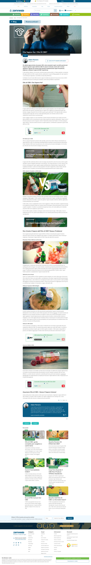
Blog (42, 535)
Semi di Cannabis (31, 533)
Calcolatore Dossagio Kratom (72, 540)
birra (29, 112)
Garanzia (55, 547)
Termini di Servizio (24, 520)
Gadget (29, 547)
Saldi (29, 551)
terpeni (27, 117)
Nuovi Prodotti (43, 537)
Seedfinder (43, 533)
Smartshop (30, 541)
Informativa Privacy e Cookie (59, 541)
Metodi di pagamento (57, 535)
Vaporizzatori (30, 537)
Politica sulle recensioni (58, 545)
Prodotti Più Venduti (44, 539)
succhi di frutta (55, 268)
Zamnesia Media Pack (45, 545)
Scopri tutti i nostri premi (66, 526)
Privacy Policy (18, 520)
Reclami (55, 549)
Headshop (30, 535)
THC (54, 211)
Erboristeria (30, 539)
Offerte (29, 549)
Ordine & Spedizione (57, 537)
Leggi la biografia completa (37, 415)
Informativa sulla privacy (48, 556)
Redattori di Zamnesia (45, 547)
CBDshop (27, 423)
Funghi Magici (30, 543)
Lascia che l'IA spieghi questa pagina (57, 61)
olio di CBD (56, 74)
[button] (25, 60)
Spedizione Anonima (44, 551)
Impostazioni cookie (72, 561)
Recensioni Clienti (44, 543)
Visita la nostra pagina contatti (20, 539)
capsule (55, 312)
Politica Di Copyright (57, 551)
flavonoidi (65, 198)
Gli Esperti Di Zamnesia (45, 549)
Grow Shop (30, 545)
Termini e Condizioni (57, 539)
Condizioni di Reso (57, 543)
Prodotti (35, 423)
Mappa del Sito (43, 553)
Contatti (55, 533)
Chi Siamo (43, 541)
